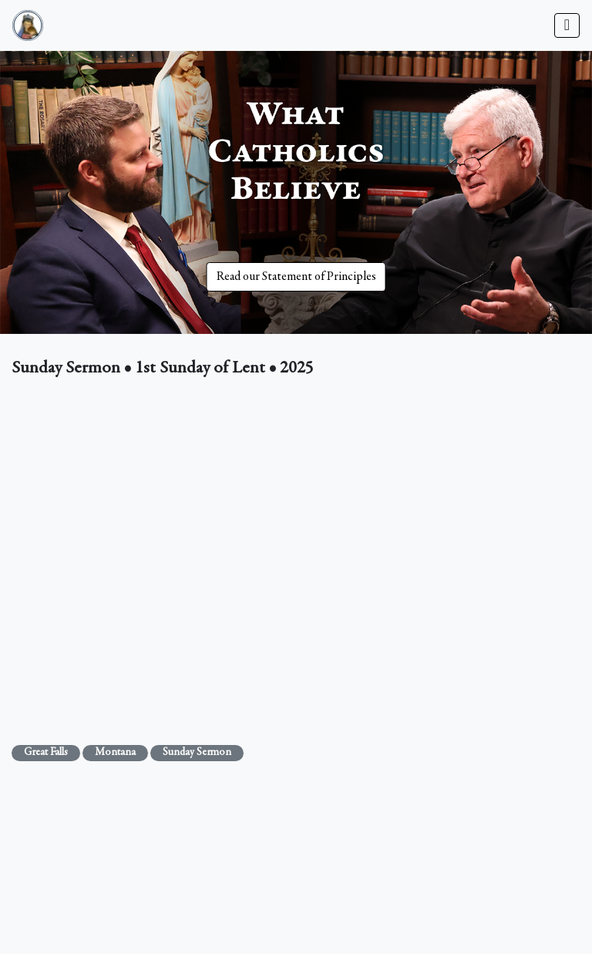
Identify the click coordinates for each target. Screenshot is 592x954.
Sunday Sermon (197, 752)
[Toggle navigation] (567, 25)
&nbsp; (296, 558)
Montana (115, 752)
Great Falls (46, 752)
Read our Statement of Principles (296, 277)
